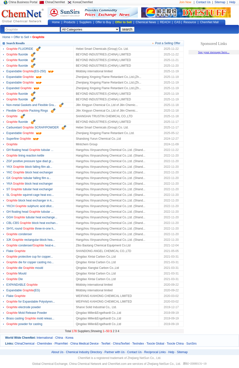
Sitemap (220, 2)
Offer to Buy (103, 22)
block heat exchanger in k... (30, 200)
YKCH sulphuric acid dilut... (30, 206)
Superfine (18, 138)
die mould (24, 268)
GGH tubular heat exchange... (31, 217)
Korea (69, 337)
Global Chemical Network (22, 16)
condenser (19, 234)
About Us (57, 352)
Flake (16, 251)
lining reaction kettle (25, 155)
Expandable (20, 77)
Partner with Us (115, 352)
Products (69, 22)
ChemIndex (44, 343)
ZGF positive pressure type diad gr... (29, 161)
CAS (177, 22)
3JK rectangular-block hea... (30, 240)
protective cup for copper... (29, 256)
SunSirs (191, 343)
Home (56, 22)
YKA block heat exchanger (29, 183)
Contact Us (203, 2)
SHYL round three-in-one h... (31, 228)
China (59, 337)
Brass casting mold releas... (30, 318)
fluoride (17, 54)
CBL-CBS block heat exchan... (32, 223)
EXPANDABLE (22, 284)
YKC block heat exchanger (29, 172)
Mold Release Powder (26, 313)
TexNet (105, 343)
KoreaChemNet (83, 2)
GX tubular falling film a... (28, 178)
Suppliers (85, 22)
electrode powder (23, 307)
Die (14, 279)
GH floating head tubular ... (29, 150)
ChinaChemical (24, 343)
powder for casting (24, 324)
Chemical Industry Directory (84, 352)
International (45, 337)
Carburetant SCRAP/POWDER (32, 127)
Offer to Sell (123, 22)
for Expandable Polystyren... (30, 301)
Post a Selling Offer (167, 43)
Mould (16, 273)
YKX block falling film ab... (29, 166)
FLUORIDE (19, 49)
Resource (190, 22)
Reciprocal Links (155, 352)
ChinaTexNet (121, 343)
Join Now (185, 2)
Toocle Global (155, 343)
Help (232, 2)
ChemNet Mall (209, 22)
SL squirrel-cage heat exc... (30, 195)
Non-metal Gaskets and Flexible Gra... (31, 105)
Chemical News (146, 22)
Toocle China (175, 343)
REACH (165, 22)
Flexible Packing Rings (27, 110)
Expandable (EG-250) (26, 71)
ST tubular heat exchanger (29, 189)
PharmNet (61, 343)
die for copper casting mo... (30, 262)
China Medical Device (84, 343)
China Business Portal (23, 2)
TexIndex (138, 343)
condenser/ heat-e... (31, 245)
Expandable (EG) (23, 290)
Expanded (18, 88)
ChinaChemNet (55, 2)
